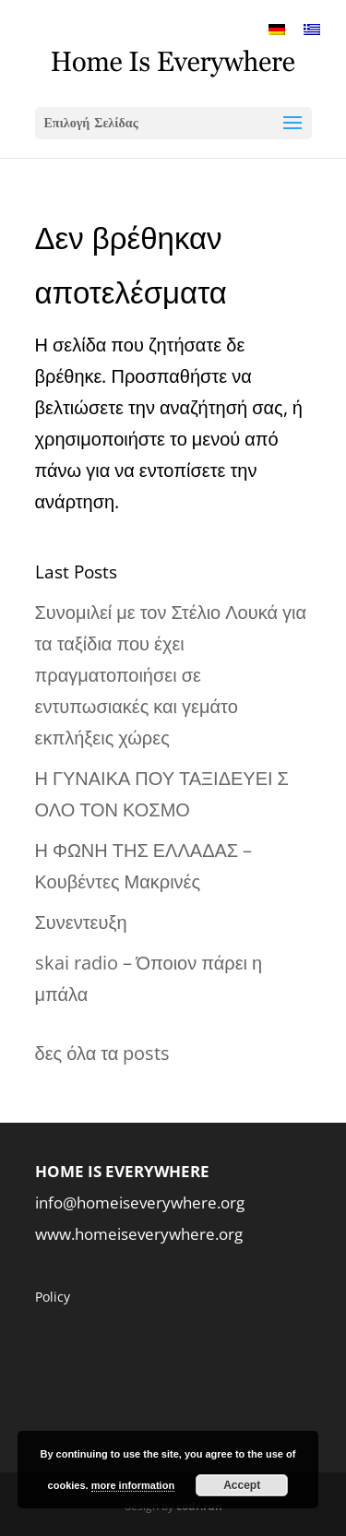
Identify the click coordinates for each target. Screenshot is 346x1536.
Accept (241, 1485)
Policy (52, 1296)
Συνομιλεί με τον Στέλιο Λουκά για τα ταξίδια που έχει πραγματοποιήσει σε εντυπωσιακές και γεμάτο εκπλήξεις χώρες (170, 675)
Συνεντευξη (81, 922)
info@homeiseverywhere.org (140, 1202)
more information (132, 1485)
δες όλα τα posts (103, 1053)
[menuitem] (276, 28)
